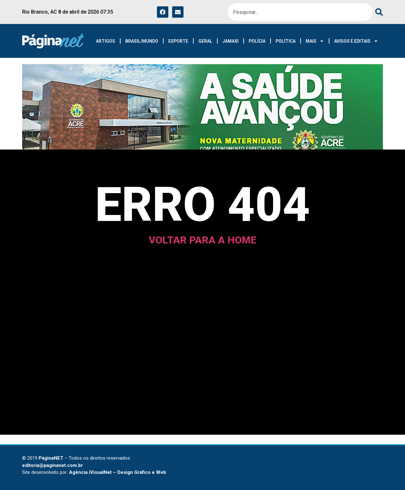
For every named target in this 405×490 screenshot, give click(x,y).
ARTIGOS (105, 41)
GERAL (205, 41)
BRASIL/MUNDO (141, 41)
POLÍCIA (257, 41)
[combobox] (300, 12)
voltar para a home (202, 240)
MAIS (315, 41)
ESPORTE (178, 41)
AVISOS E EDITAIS (356, 41)
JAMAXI (230, 41)
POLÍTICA (286, 41)
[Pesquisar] (378, 12)
